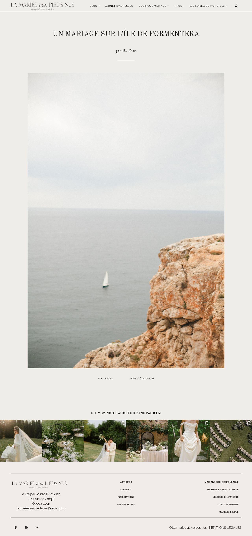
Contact (126, 489)
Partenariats (126, 504)
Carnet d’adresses (119, 6)
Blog (93, 6)
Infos (178, 6)
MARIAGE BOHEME (228, 504)
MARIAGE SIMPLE (229, 512)
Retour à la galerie (142, 378)
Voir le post (105, 378)
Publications (126, 497)
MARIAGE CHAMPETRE (226, 497)
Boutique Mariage (152, 6)
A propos (126, 482)
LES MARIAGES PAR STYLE (207, 6)
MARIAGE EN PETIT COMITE (223, 489)
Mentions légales (225, 527)
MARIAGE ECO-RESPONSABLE (222, 482)
